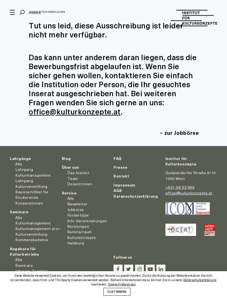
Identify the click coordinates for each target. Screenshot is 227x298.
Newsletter (77, 204)
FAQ (118, 158)
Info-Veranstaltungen (87, 221)
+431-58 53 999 (180, 187)
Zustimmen (116, 291)
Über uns (70, 167)
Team (72, 178)
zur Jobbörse (181, 133)
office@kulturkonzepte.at (75, 111)
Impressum (124, 185)
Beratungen (78, 226)
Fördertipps (78, 215)
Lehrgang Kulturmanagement (33, 172)
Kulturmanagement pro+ (37, 228)
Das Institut (78, 173)
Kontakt (121, 176)
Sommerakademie (31, 240)
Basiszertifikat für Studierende (32, 194)
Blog (66, 158)
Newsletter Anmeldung (47, 12)
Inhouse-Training (31, 271)
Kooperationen (29, 203)
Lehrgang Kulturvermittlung (31, 183)
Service (69, 193)
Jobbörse (75, 209)
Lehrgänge (20, 158)
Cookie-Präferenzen (122, 284)
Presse (120, 167)
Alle (18, 164)
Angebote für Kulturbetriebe (24, 251)
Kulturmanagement (33, 223)
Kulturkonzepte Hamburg (81, 240)
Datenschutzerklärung (136, 196)
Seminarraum (79, 232)
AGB (118, 190)
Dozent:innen (79, 184)
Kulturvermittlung (31, 234)
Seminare (19, 212)
